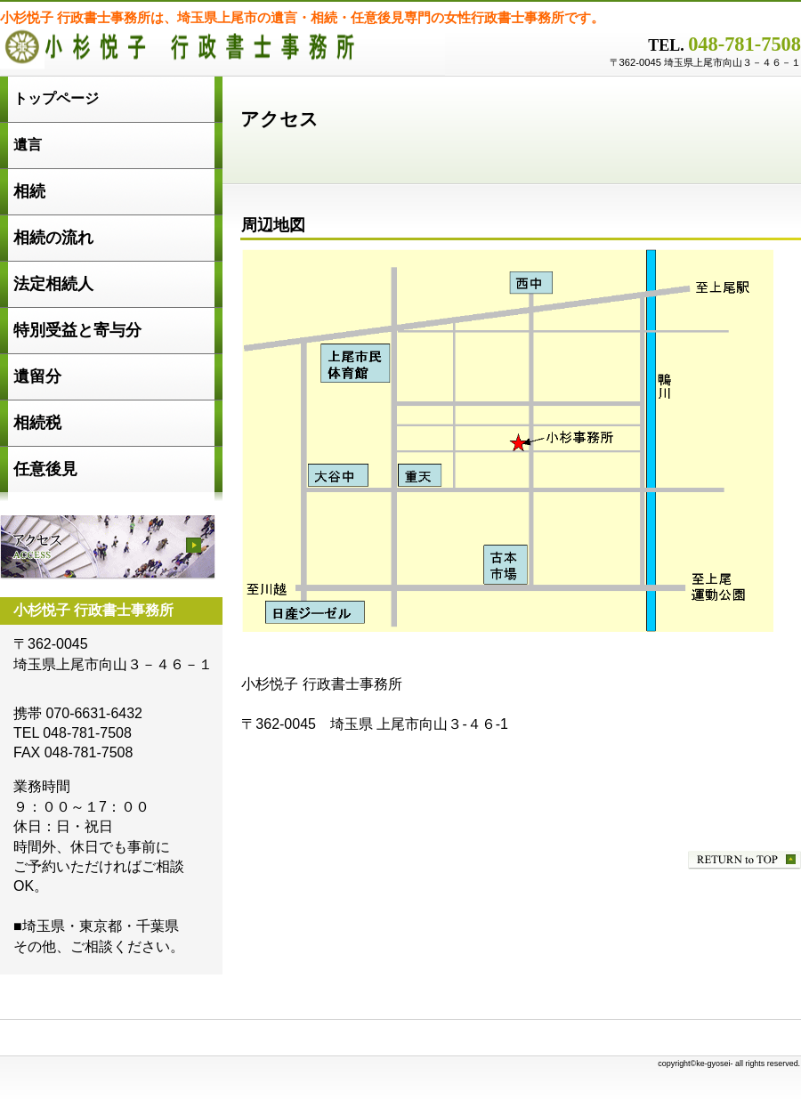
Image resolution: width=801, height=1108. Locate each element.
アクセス (107, 547)
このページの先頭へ (744, 860)
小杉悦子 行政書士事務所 (222, 53)
